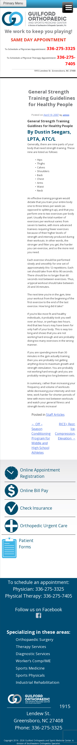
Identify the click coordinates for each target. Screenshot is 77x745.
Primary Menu (13, 3)
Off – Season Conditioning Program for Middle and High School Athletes (41, 438)
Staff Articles (55, 414)
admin (66, 115)
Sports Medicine (30, 668)
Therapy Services (31, 646)
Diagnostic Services (33, 653)
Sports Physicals (30, 675)
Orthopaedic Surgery (34, 639)
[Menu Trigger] (67, 7)
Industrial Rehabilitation (37, 682)
